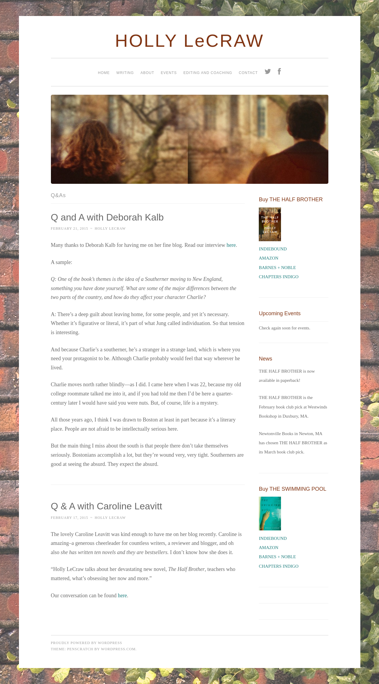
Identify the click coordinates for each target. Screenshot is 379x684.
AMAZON (268, 258)
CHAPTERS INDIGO (278, 276)
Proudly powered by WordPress (86, 643)
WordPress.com (118, 649)
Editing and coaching (207, 73)
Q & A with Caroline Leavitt (107, 506)
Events (169, 73)
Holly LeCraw (110, 228)
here (231, 245)
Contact (248, 73)
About (147, 73)
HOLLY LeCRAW (189, 41)
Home (104, 73)
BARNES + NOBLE (277, 267)
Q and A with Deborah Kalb (108, 217)
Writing (125, 73)
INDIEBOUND (273, 249)
